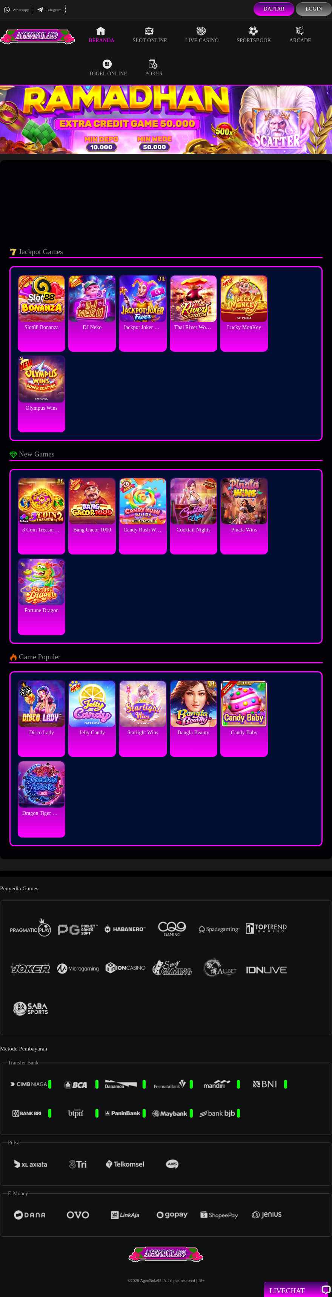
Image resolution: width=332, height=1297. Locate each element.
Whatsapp (16, 10)
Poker (154, 68)
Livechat (296, 1290)
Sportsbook (254, 34)
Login (314, 9)
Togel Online (108, 68)
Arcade (300, 34)
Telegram (49, 10)
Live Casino (202, 34)
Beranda (101, 34)
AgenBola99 (150, 1280)
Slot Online (150, 34)
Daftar (273, 9)
